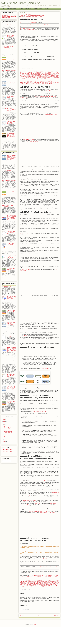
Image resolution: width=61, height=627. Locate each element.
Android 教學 (37, 16)
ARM (26, 464)
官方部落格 (35, 500)
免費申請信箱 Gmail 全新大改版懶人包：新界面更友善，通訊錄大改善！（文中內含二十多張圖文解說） (11, 84)
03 (4, 436)
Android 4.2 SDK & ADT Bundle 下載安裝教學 (28, 584)
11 (4, 422)
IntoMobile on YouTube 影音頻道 (51, 114)
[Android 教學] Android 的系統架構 (11, 269)
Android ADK (42, 16)
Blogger (35, 624)
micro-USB (40, 266)
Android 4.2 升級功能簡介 (53, 78)
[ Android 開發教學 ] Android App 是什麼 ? (11, 36)
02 (4, 437)
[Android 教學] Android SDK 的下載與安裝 (11, 311)
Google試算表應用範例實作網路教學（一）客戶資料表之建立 (11, 256)
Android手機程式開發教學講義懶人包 (36, 71)
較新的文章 (22, 615)
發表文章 (5, 461)
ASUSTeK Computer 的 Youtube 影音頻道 (33, 296)
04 (4, 434)
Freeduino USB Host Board (24, 505)
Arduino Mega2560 (55, 492)
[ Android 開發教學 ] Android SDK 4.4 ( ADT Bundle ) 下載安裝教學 (11, 59)
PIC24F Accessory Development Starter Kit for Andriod (38, 511)
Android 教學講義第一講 (48, 71)
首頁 (4, 8)
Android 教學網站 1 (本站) (7, 449)
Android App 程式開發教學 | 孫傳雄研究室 (21, 3)
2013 (4, 418)
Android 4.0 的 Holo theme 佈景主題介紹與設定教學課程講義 (37, 78)
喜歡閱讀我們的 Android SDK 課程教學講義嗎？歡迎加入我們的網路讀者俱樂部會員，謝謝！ (9, 16)
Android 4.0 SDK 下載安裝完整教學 (43, 77)
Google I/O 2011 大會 (30, 29)
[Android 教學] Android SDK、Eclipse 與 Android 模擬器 (11, 122)
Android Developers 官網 (46, 368)
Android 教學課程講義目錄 (11, 8)
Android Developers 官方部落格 (28, 139)
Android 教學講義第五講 (46, 72)
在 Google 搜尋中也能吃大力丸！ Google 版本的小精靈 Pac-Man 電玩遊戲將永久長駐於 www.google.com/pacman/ (9, 136)
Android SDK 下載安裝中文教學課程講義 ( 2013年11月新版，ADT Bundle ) (38, 83)
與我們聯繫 (47, 8)
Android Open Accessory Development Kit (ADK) (38, 480)
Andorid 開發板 (28, 16)
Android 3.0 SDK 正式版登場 (25, 75)
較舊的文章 (56, 615)
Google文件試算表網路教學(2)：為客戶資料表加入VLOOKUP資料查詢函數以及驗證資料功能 (11, 217)
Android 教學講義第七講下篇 (38, 73)
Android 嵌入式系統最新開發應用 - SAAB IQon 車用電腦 (40, 75)
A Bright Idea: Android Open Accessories (49, 416)
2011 (4, 421)
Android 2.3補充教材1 (47, 73)
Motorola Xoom (54, 113)
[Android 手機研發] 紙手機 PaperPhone (8, 432)
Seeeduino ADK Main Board (44, 504)
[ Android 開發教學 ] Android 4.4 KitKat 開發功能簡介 (8, 47)
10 (4, 424)
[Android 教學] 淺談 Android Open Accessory (7, 428)
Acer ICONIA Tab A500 (25, 269)
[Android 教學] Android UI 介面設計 (11, 336)
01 (4, 439)
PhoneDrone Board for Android (42, 505)
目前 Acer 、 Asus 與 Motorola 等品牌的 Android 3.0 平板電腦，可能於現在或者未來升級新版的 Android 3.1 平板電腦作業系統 (39, 340)
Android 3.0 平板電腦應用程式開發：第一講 (48, 74)
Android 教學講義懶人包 (6, 24)
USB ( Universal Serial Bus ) (25, 233)
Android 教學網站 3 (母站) (7, 453)
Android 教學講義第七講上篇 (27, 73)
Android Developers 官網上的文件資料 (39, 411)
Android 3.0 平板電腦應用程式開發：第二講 (28, 76)
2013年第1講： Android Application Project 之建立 (45, 584)
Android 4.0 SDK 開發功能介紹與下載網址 (28, 77)
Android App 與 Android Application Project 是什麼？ (35, 82)
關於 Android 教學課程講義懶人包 (25, 8)
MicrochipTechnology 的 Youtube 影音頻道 (47, 512)
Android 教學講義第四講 (37, 72)
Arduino (47, 489)
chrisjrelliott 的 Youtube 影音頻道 (32, 141)
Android (33, 16)
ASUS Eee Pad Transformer (27, 295)
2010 (4, 441)
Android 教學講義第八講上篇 (42, 76)
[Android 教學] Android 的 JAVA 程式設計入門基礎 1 (11, 232)
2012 (4, 419)
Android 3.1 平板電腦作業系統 (25, 28)
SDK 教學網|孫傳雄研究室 (37, 8)
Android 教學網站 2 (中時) (7, 451)
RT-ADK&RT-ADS (37, 503)
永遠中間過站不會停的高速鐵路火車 (9, 70)
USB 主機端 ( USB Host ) (30, 253)
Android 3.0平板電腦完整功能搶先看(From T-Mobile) (31, 74)
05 (4, 426)
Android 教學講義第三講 (28, 72)
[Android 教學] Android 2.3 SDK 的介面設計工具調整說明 (11, 109)
